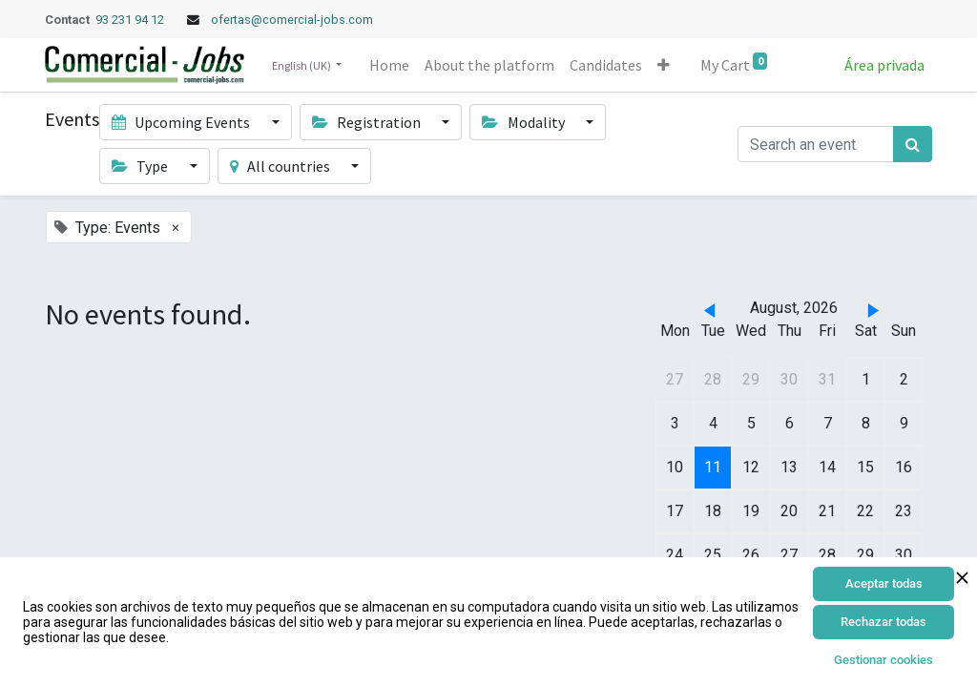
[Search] (912, 144)
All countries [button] (281, 166)
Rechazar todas (883, 621)
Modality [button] (524, 122)
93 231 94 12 (131, 19)
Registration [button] (368, 122)
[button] (663, 65)
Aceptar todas (884, 583)
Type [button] (141, 166)
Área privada (884, 64)
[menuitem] (389, 65)
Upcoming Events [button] (182, 122)
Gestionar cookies (883, 660)
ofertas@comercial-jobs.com (292, 19)
